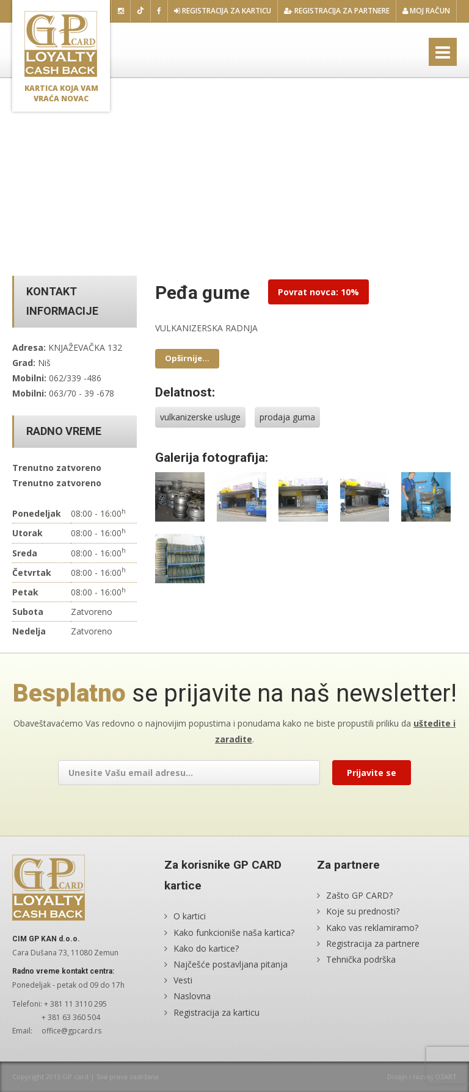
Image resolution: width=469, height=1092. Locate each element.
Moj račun (426, 10)
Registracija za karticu (222, 10)
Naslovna (192, 996)
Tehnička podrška (361, 959)
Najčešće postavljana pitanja (230, 964)
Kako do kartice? (206, 948)
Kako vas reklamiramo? (372, 927)
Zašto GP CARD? (359, 895)
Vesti (182, 980)
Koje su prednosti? (362, 911)
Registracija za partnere (337, 10)
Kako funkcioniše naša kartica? (233, 932)
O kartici (189, 916)
